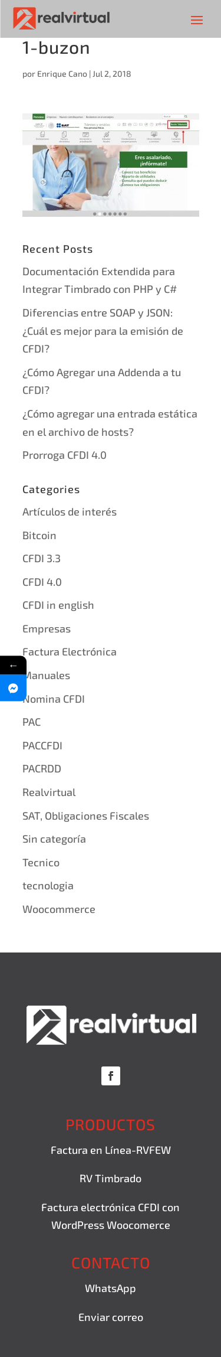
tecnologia (48, 885)
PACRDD (41, 768)
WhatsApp (110, 1287)
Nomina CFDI (53, 698)
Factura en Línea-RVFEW (111, 1149)
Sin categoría (54, 838)
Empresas (46, 628)
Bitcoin (39, 535)
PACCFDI (42, 745)
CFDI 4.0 (42, 581)
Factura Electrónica (69, 651)
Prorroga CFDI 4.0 (64, 454)
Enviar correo (110, 1316)
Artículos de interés (69, 511)
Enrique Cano (62, 73)
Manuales (46, 674)
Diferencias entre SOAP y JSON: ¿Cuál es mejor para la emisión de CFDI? (102, 330)
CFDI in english (58, 604)
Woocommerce (58, 908)
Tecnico (41, 862)
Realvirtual (48, 791)
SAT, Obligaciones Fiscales (85, 815)
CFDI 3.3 (41, 558)
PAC (31, 721)
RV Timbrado (110, 1178)
